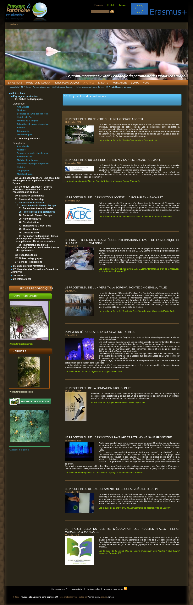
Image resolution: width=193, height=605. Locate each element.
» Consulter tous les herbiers (21, 392)
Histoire (21, 127)
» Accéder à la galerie (19, 450)
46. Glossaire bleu (29, 232)
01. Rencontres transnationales (36, 208)
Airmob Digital (94, 597)
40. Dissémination (29, 222)
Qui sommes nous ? (59, 589)
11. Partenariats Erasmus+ (63, 87)
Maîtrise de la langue (27, 120)
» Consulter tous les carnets (21, 344)
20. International (22, 279)
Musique (21, 110)
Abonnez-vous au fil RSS (115, 589)
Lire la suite (128, 140)
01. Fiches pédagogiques (29, 99)
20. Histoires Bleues (30, 218)
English (110, 5)
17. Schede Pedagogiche (28, 262)
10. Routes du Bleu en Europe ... (36, 215)
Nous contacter (77, 589)
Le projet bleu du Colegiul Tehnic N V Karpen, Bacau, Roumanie (113, 159)
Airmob (111, 597)
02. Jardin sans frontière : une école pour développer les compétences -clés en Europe (36, 181)
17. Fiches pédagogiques (29, 258)
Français (98, 5)
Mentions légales (93, 589)
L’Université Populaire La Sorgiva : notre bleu (100, 331)
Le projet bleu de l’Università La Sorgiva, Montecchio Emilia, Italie (116, 287)
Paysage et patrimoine (41, 87)
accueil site (14, 87)
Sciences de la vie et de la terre (32, 114)
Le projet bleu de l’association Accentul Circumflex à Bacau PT (114, 197)
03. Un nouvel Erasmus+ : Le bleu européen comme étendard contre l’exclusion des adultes (32, 189)
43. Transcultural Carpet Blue (35, 225)
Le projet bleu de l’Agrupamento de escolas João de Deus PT (111, 489)
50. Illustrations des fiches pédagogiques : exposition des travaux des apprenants (37, 248)
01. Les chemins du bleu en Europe (90, 87)
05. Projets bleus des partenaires (37, 212)
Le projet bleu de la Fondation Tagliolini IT (98, 388)
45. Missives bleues (29, 229)
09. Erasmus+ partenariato (29, 195)
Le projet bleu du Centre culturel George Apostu (104, 119)
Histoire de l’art (24, 117)
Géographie (23, 131)
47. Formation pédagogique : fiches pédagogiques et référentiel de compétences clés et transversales (37, 239)
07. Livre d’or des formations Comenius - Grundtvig (34, 270)
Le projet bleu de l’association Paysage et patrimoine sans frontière (118, 437)
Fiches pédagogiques (36, 288)
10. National (19, 275)
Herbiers (19, 351)
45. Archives (25, 87)
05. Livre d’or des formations (29, 266)
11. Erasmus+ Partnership (29, 199)
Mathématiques (24, 134)
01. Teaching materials (27, 138)
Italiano (122, 5)
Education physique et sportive (32, 124)
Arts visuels (23, 107)
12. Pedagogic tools (26, 255)
